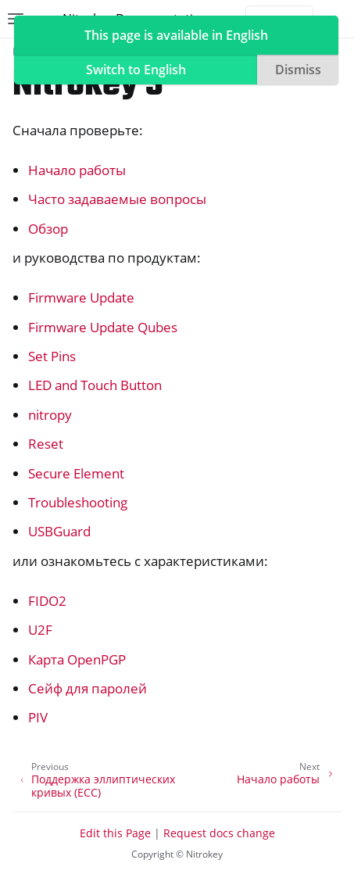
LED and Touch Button (95, 385)
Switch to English (136, 69)
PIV (38, 717)
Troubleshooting (77, 502)
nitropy (50, 415)
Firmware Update (81, 297)
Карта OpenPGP (77, 659)
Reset (45, 444)
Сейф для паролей (87, 688)
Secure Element (76, 473)
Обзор (48, 229)
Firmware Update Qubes (102, 327)
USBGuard (59, 531)
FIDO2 (47, 601)
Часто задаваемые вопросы (117, 199)
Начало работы (77, 170)
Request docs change (219, 833)
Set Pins (52, 356)
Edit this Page (115, 833)
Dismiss (298, 69)
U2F (40, 630)
